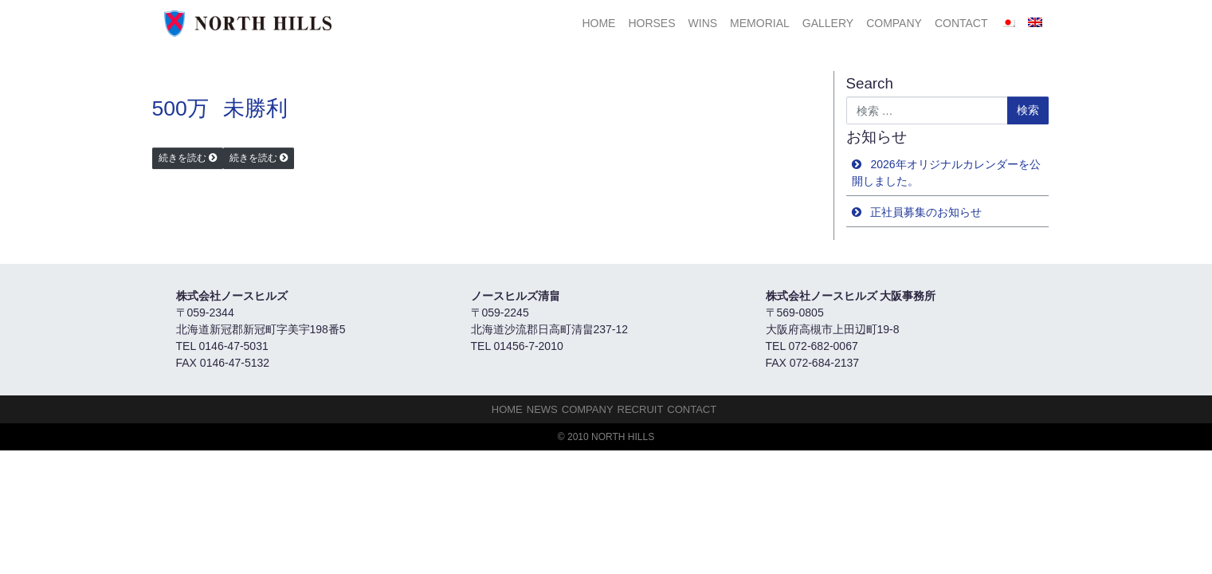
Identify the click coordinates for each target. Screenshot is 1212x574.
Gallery (827, 23)
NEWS (542, 409)
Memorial (760, 23)
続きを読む (182, 157)
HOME (598, 23)
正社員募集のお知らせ (926, 212)
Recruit (641, 409)
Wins (703, 23)
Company (894, 23)
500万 (180, 108)
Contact (961, 23)
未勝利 (255, 108)
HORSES (651, 23)
